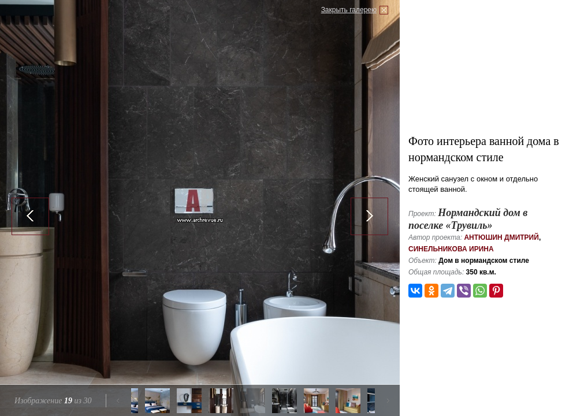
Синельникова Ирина (451, 249)
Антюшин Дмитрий (501, 237)
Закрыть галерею (349, 10)
